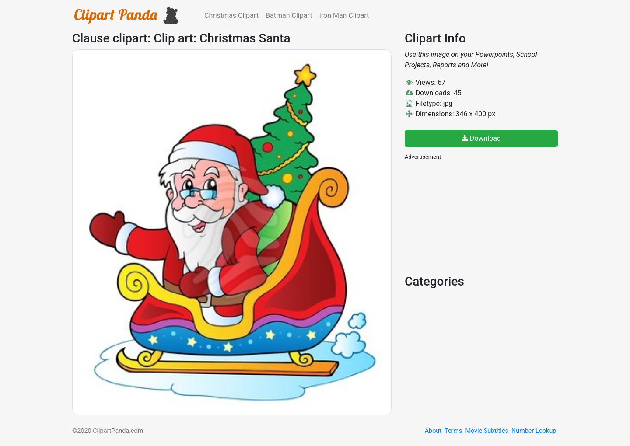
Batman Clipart (289, 15)
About (433, 431)
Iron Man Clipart (344, 15)
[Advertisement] (470, 216)
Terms (453, 431)
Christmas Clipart (231, 15)
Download (481, 138)
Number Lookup (533, 431)
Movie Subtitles (486, 431)
